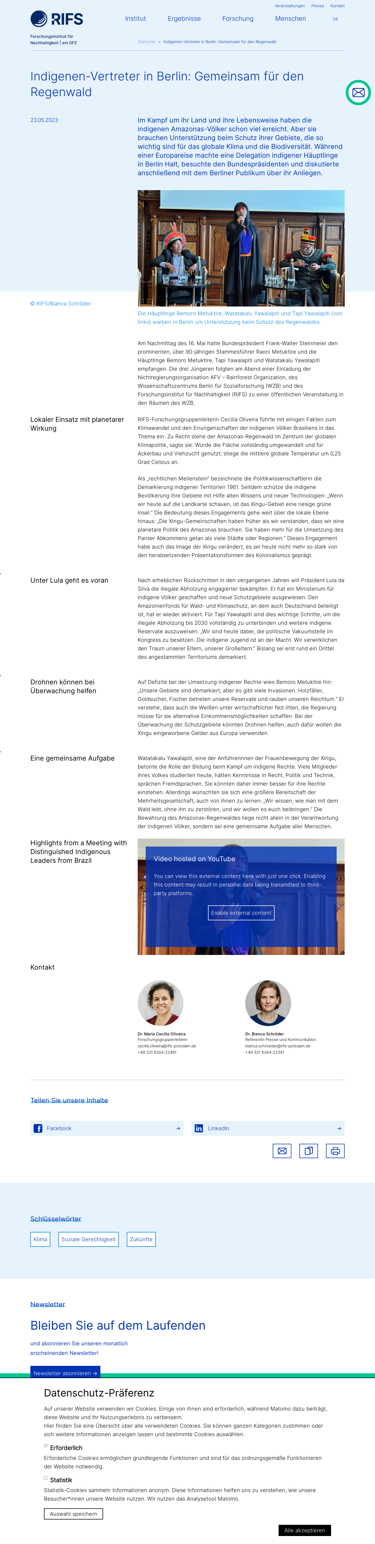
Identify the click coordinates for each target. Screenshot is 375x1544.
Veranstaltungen (290, 5)
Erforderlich (66, 1448)
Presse (317, 5)
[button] (308, 1151)
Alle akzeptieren (304, 1530)
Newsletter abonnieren (62, 1373)
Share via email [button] (282, 1151)
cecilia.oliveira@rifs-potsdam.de (167, 1045)
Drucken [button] (335, 1151)
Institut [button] (135, 18)
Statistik (61, 1480)
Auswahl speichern (73, 1514)
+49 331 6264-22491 (157, 1052)
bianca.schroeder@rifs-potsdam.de (278, 1045)
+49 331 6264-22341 (264, 1052)
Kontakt (338, 5)
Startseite (147, 41)
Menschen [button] (290, 18)
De (335, 19)
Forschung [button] (238, 18)
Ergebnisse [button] (184, 18)
